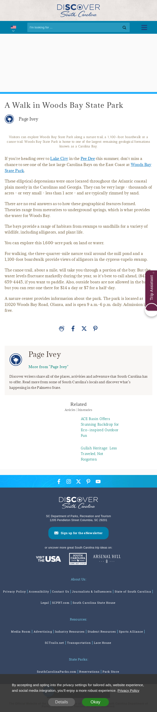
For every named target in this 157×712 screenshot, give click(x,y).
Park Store (111, 671)
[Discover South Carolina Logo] (78, 10)
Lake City (59, 158)
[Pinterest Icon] (88, 481)
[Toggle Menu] (144, 27)
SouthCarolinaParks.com (56, 671)
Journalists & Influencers (92, 591)
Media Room (21, 631)
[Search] (78, 27)
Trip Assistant (151, 287)
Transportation (79, 642)
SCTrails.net (54, 642)
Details (61, 702)
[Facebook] (72, 328)
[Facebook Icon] (59, 481)
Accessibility (39, 591)
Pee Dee (88, 158)
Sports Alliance (131, 631)
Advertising (43, 631)
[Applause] (61, 328)
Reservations (89, 671)
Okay (95, 702)
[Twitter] (84, 328)
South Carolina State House (94, 602)
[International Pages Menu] (13, 27)
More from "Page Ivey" (49, 366)
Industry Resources (70, 631)
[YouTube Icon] (98, 481)
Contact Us (60, 591)
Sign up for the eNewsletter (82, 533)
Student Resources (102, 631)
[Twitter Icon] (78, 481)
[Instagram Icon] (69, 481)
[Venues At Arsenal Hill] (106, 559)
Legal (45, 602)
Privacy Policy (14, 591)
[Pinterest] (95, 328)
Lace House (102, 642)
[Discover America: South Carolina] (48, 559)
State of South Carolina (133, 591)
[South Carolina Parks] (76, 559)
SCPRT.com (61, 602)
